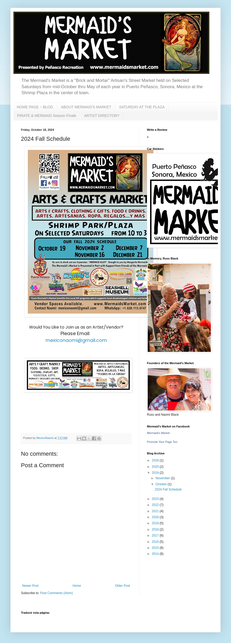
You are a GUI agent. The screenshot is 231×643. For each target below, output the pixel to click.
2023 (156, 499)
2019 (156, 523)
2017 (156, 535)
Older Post (122, 586)
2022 (156, 505)
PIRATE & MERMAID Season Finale (46, 116)
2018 (156, 529)
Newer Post (30, 586)
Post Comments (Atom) (56, 593)
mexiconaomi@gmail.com (76, 340)
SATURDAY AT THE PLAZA (142, 107)
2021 (156, 511)
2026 (156, 460)
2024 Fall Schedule (168, 489)
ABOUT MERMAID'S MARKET (86, 107)
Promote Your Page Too (162, 441)
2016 (156, 542)
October (162, 484)
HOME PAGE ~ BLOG (35, 107)
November (163, 478)
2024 (156, 473)
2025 (156, 467)
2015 (156, 548)
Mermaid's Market (158, 433)
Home (77, 586)
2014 (156, 554)
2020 (156, 517)
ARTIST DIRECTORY (101, 116)
